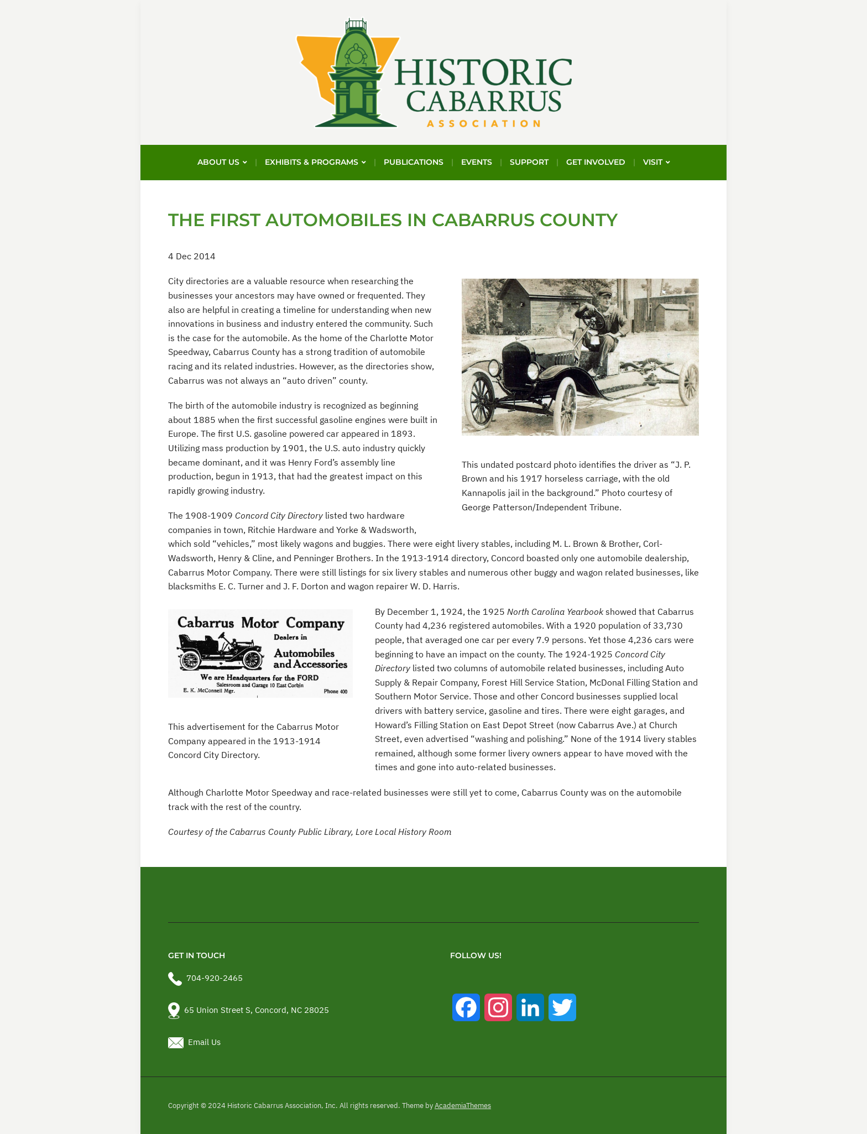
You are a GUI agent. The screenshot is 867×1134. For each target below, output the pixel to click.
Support (529, 162)
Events (476, 162)
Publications (413, 162)
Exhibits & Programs (311, 162)
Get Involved (595, 162)
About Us (218, 162)
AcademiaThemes (463, 1105)
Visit (652, 162)
